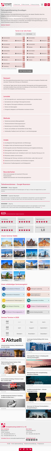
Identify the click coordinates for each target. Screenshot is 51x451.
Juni (43, 322)
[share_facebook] (24, 449)
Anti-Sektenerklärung (17, 443)
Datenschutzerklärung (30, 443)
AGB (8, 443)
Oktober (19, 334)
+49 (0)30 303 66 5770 (34, 434)
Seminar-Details (5, 25)
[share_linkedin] (30, 449)
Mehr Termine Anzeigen (25, 71)
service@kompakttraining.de (17, 438)
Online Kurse (17, 4)
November (31, 334)
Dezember (43, 334)
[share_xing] (20, 449)
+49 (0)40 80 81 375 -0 (9, 434)
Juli (19, 328)
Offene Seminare (25, 4)
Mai (31, 322)
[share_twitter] (27, 449)
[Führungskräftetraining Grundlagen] (45, 4)
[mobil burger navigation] (42, 4)
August (31, 328)
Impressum (40, 443)
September (43, 328)
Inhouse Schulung (35, 4)
